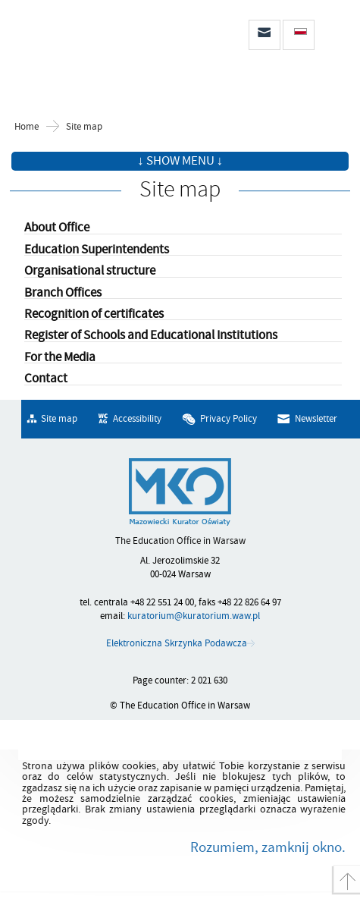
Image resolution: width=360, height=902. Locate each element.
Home (26, 127)
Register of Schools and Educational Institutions (150, 335)
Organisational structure (89, 271)
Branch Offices (63, 293)
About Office (56, 228)
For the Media (59, 357)
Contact (45, 379)
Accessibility (137, 419)
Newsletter (316, 419)
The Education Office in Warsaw (91, 39)
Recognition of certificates (94, 314)
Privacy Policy (228, 419)
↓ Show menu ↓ (180, 160)
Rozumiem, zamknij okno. (268, 847)
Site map (84, 127)
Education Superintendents (96, 250)
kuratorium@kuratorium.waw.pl (193, 616)
